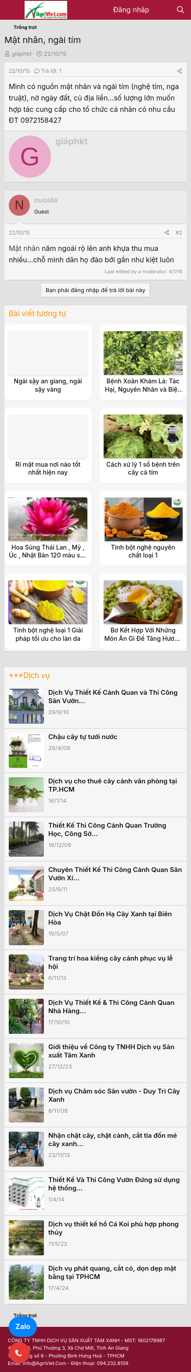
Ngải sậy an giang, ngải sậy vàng (48, 385)
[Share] (179, 70)
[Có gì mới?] (163, 10)
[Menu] (12, 10)
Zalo (22, 1326)
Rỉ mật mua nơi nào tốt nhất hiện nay (47, 468)
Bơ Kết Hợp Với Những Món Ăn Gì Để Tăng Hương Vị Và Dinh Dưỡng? (143, 638)
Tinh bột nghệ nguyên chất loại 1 (143, 551)
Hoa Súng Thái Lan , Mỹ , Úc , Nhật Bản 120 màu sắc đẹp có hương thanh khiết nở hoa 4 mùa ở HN (48, 559)
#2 (179, 232)
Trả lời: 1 (47, 71)
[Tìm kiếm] (180, 10)
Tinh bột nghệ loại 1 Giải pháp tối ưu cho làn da (48, 634)
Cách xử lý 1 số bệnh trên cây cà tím (143, 468)
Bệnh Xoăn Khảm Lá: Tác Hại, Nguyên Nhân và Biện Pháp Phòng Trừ (143, 388)
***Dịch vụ (29, 675)
